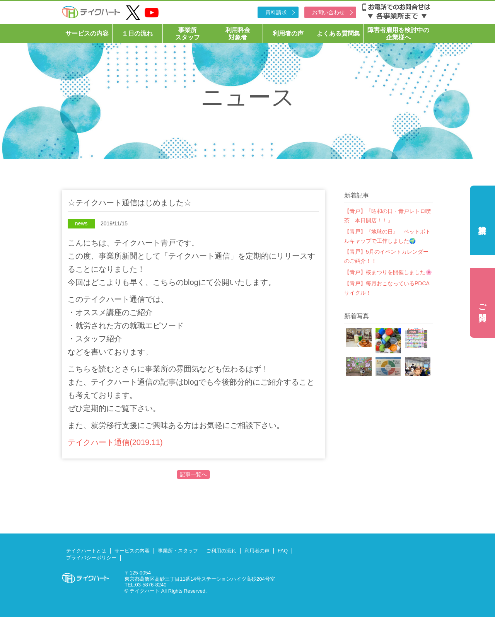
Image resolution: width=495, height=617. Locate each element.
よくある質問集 (338, 33)
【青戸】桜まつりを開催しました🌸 (388, 272)
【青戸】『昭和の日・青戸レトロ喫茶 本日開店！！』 (387, 215)
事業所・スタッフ (178, 551)
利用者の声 (288, 33)
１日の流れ (137, 33)
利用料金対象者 (237, 34)
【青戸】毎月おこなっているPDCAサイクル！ (387, 288)
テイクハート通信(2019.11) (115, 442)
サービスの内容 (87, 33)
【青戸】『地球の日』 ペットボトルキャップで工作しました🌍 (387, 236)
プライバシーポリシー (91, 558)
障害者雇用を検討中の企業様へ (398, 34)
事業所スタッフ (187, 34)
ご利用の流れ (221, 551)
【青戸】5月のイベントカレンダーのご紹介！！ (386, 256)
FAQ (283, 551)
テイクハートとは (86, 551)
